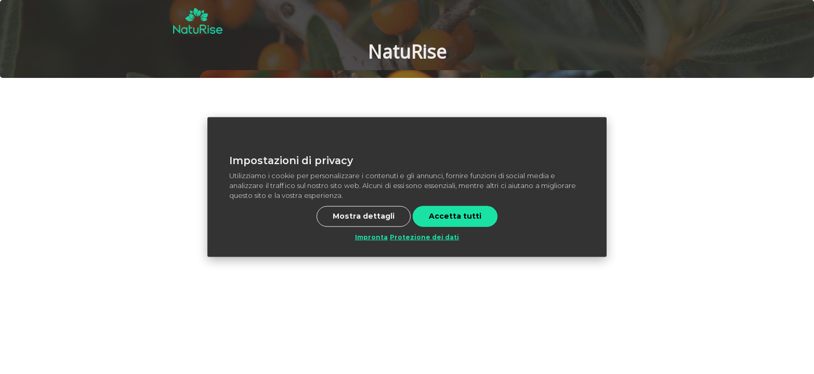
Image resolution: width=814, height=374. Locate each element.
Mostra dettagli (364, 215)
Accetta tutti (455, 215)
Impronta (371, 237)
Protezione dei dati (424, 237)
